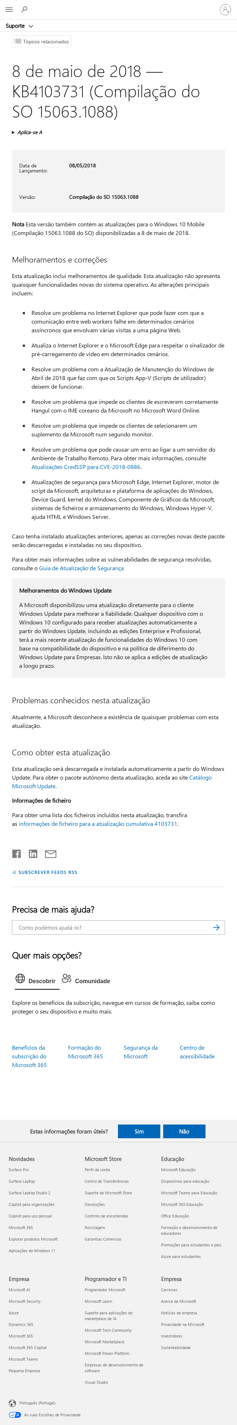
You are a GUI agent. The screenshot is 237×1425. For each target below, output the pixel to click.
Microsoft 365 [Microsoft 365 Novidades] (21, 1227)
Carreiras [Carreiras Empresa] (169, 1289)
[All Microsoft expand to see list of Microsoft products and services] (9, 9)
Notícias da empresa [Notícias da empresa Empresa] (179, 1312)
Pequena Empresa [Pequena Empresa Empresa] (24, 1370)
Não (184, 1131)
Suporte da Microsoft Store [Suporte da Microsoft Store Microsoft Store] (108, 1192)
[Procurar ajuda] (25, 9)
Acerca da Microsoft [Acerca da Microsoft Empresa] (178, 1301)
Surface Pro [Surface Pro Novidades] (19, 1169)
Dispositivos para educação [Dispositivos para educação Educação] (185, 1181)
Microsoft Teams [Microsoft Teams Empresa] (23, 1359)
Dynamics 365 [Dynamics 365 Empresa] (21, 1324)
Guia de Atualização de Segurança (81, 568)
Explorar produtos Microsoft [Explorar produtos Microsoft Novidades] (33, 1239)
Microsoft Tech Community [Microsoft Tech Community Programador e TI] (108, 1330)
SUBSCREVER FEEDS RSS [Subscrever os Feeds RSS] (48, 872)
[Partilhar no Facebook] (17, 852)
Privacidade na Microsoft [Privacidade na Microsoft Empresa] (182, 1324)
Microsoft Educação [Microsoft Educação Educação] (178, 1169)
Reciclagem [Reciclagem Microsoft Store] (95, 1227)
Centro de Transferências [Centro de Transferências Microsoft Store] (107, 1181)
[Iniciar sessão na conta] (225, 9)
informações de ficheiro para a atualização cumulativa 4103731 (98, 823)
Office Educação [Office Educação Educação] (175, 1216)
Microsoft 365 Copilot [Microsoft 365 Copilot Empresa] (28, 1347)
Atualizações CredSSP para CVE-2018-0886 (85, 466)
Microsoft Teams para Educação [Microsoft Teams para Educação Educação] (189, 1192)
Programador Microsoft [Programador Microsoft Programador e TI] (105, 1289)
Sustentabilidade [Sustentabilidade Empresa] (176, 1347)
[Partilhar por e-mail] (47, 852)
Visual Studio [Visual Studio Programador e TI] (96, 1382)
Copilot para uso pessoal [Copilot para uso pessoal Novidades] (30, 1216)
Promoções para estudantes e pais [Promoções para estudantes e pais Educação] (191, 1244)
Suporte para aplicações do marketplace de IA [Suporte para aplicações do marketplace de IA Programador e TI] (108, 1315)
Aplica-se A (29, 132)
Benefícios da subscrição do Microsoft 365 (29, 1056)
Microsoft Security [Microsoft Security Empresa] (25, 1301)
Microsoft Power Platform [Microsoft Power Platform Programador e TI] (107, 1353)
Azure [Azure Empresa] (14, 1312)
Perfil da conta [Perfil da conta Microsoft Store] (97, 1169)
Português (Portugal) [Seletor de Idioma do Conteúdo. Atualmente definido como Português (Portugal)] (37, 1402)
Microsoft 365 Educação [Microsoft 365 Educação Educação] (182, 1204)
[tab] (37, 980)
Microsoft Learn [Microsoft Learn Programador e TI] (98, 1301)
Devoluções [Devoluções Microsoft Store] (95, 1204)
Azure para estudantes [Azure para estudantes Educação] (181, 1256)
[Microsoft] (118, 5)
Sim (139, 1131)
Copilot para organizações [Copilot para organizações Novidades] (32, 1204)
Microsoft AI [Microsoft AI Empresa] (19, 1289)
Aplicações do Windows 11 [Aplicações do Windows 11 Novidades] (32, 1250)
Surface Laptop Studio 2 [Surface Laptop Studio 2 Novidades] (29, 1192)
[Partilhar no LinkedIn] (30, 852)
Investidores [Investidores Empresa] (171, 1336)
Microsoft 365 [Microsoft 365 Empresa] (21, 1336)
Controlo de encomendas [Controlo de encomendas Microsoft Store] (106, 1216)
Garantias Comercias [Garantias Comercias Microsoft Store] (103, 1239)
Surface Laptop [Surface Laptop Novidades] (22, 1181)
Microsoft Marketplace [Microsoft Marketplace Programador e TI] (104, 1341)
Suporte (16, 25)
